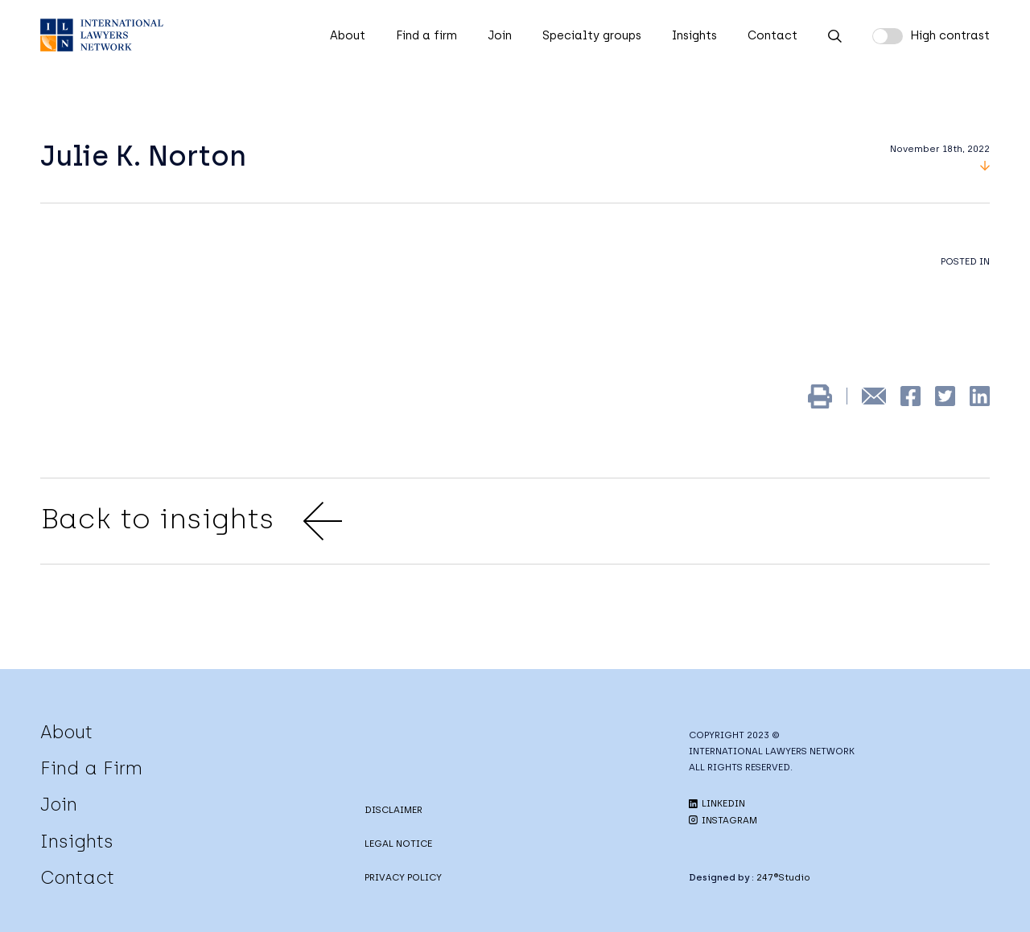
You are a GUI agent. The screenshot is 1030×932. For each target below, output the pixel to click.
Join (500, 35)
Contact (772, 35)
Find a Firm (91, 768)
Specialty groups (591, 35)
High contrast (950, 35)
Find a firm (426, 35)
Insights (694, 35)
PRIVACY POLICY (403, 877)
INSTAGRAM (723, 820)
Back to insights (191, 521)
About (347, 35)
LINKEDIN (717, 803)
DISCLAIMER (393, 809)
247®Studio (783, 877)
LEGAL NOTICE (398, 843)
